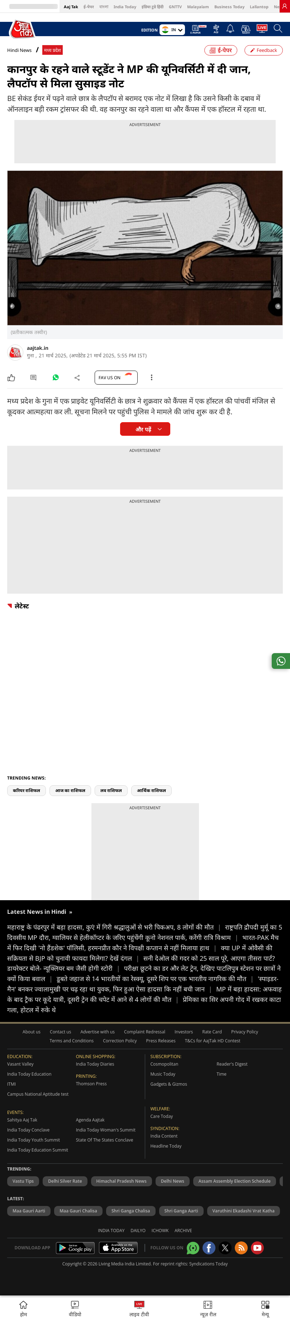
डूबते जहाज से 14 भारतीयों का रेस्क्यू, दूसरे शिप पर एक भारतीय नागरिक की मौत (157, 978)
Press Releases (161, 1041)
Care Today (162, 1116)
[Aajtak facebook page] (209, 1247)
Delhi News (172, 1181)
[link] (284, 6)
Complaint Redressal (144, 1032)
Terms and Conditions (71, 1041)
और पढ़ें (143, 429)
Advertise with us (97, 1032)
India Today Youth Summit (33, 1140)
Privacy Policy (244, 1032)
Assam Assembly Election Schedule (235, 1181)
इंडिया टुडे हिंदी (152, 6)
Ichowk (160, 1230)
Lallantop (259, 6)
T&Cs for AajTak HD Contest (213, 1041)
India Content (164, 1136)
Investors (184, 1032)
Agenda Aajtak (90, 1120)
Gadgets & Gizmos (169, 1084)
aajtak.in (37, 347)
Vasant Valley (20, 1064)
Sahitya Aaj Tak (22, 1120)
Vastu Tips (23, 1181)
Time (222, 1074)
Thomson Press (91, 1084)
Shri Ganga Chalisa (130, 1211)
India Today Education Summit (37, 1150)
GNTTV (175, 6)
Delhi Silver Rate (65, 1181)
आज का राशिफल (70, 790)
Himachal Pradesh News (121, 1181)
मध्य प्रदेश (52, 50)
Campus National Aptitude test (37, 1094)
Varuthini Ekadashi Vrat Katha (244, 1211)
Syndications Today (208, 1264)
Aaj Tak (71, 6)
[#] (56, 379)
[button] (265, 1309)
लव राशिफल (111, 790)
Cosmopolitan (165, 1064)
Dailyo (138, 1230)
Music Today (163, 1074)
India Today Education (29, 1074)
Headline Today (166, 1146)
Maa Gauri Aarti (29, 1211)
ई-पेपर (89, 6)
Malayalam (198, 6)
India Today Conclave (28, 1130)
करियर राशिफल (26, 790)
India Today (125, 6)
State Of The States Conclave (104, 1140)
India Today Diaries (95, 1064)
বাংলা (103, 6)
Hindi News (19, 50)
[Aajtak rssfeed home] (241, 1247)
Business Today (229, 6)
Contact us (60, 1032)
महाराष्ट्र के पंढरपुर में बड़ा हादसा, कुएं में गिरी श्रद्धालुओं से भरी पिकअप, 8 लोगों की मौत (116, 927)
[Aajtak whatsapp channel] (193, 1248)
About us (32, 1032)
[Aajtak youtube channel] (257, 1247)
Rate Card (212, 1032)
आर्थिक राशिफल (151, 790)
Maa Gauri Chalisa (78, 1211)
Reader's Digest (232, 1064)
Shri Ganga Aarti (181, 1211)
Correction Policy (120, 1041)
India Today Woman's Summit (106, 1130)
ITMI (11, 1084)
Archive (183, 1230)
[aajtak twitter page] (225, 1247)
